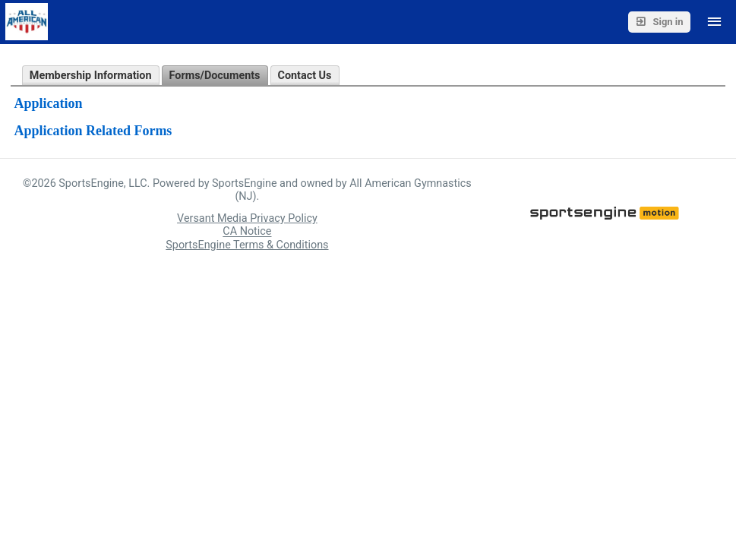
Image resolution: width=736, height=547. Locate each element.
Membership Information (91, 75)
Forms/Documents (215, 75)
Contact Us (305, 75)
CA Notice (247, 232)
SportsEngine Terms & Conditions (247, 245)
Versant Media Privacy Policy (247, 218)
